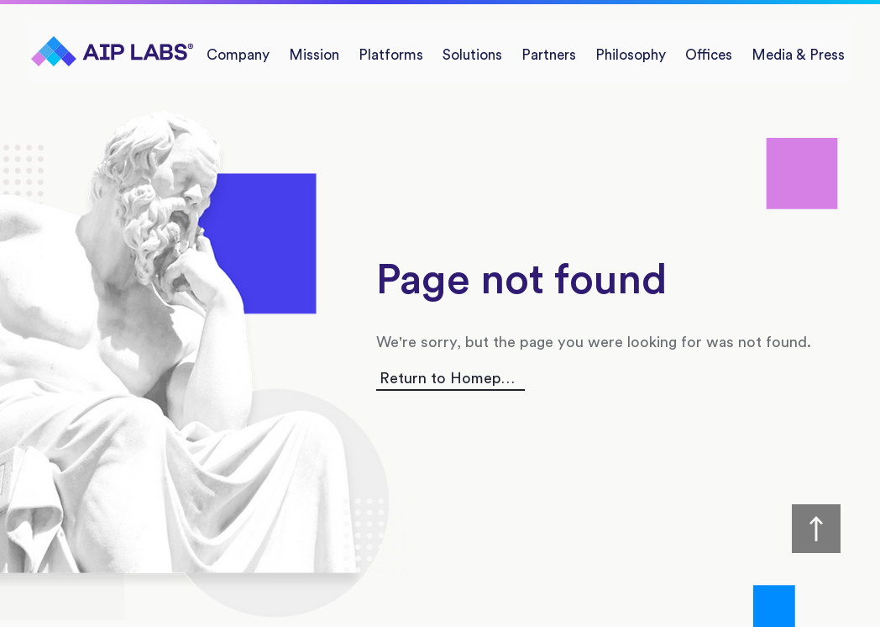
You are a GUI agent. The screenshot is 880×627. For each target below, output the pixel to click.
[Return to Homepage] (450, 378)
